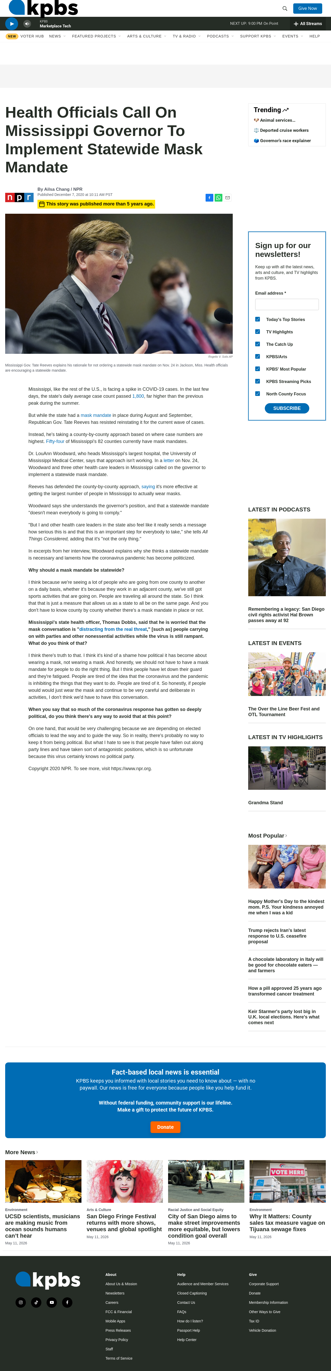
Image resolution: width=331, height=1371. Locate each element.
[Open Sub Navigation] (65, 53)
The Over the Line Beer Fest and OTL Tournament (284, 711)
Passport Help (188, 1330)
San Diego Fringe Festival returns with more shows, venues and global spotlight (124, 1222)
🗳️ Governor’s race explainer (282, 140)
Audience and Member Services (202, 1284)
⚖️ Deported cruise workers (281, 130)
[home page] (39, 13)
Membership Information (268, 1302)
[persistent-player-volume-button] (27, 37)
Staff (109, 1349)
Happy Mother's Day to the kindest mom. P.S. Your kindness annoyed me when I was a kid (286, 907)
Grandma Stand (265, 802)
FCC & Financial (119, 1312)
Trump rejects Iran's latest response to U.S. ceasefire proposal (277, 936)
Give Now (310, 13)
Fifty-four (55, 441)
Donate (165, 1127)
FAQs (181, 1312)
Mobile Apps (115, 1321)
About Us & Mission (121, 1284)
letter (169, 460)
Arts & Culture (144, 53)
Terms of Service (119, 1358)
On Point (271, 37)
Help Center (187, 1340)
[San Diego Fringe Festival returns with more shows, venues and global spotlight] (125, 1181)
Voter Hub (32, 53)
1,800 (138, 396)
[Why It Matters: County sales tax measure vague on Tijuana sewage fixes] (288, 1181)
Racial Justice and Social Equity (195, 1210)
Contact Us (186, 1302)
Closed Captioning (192, 1293)
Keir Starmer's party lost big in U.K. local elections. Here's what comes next (283, 1017)
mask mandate (96, 415)
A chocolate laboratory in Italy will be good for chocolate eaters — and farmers (285, 965)
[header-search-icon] (286, 13)
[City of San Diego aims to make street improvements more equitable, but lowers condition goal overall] (206, 1181)
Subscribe (287, 408)
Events (290, 53)
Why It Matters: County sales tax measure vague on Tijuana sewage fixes (287, 1222)
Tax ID (254, 1321)
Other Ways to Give (265, 1312)
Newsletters (115, 1293)
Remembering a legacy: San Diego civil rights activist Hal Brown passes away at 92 (286, 615)
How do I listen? (190, 1321)
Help (315, 53)
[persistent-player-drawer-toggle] (308, 37)
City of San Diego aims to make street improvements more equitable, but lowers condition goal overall (204, 1226)
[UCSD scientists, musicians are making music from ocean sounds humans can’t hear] (43, 1181)
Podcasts (218, 53)
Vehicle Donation (262, 1330)
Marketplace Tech (55, 39)
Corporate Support (264, 1284)
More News (22, 1152)
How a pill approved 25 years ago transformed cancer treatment (285, 991)
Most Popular (268, 835)
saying (148, 486)
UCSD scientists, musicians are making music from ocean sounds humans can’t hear (42, 1226)
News (55, 53)
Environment (16, 1210)
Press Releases (118, 1330)
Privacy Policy (117, 1340)
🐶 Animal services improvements (273, 123)
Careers (112, 1302)
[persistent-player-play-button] (11, 37)
